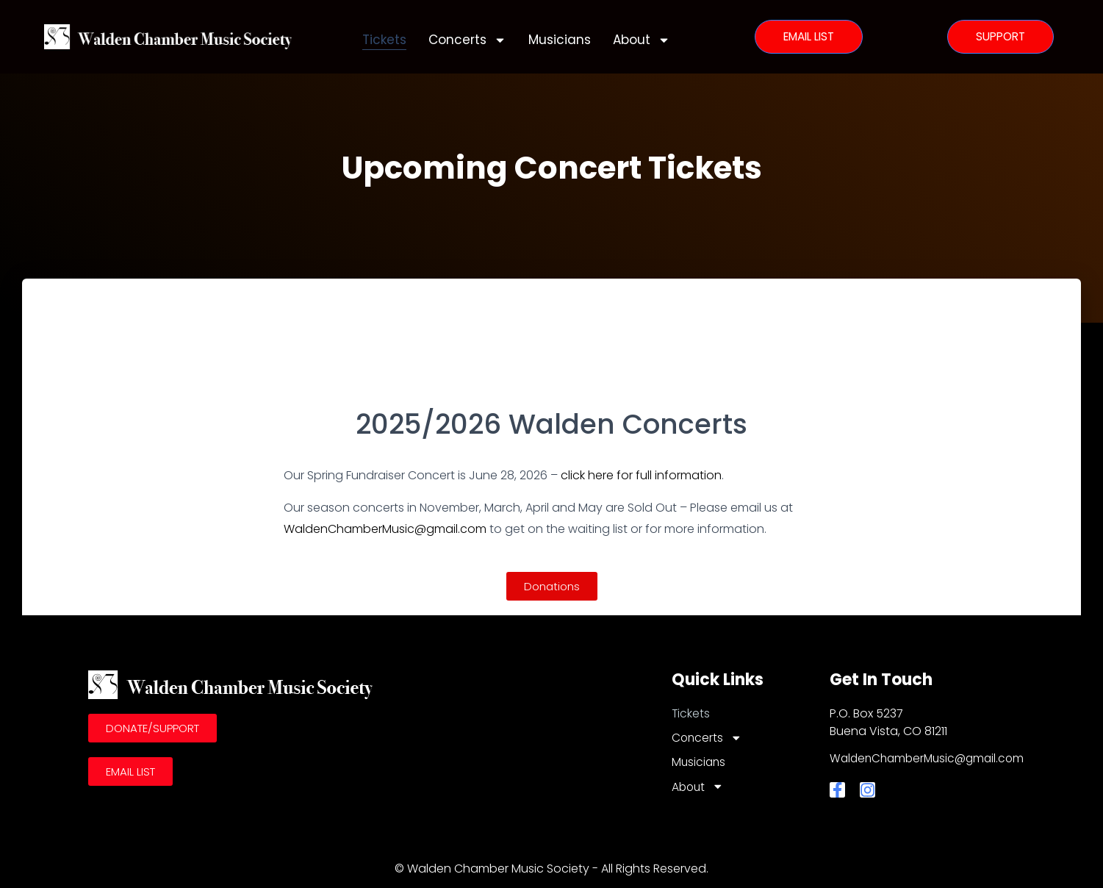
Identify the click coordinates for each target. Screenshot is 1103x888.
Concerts (467, 40)
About (641, 40)
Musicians (559, 40)
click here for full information (641, 475)
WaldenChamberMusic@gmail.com (385, 528)
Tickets (384, 40)
